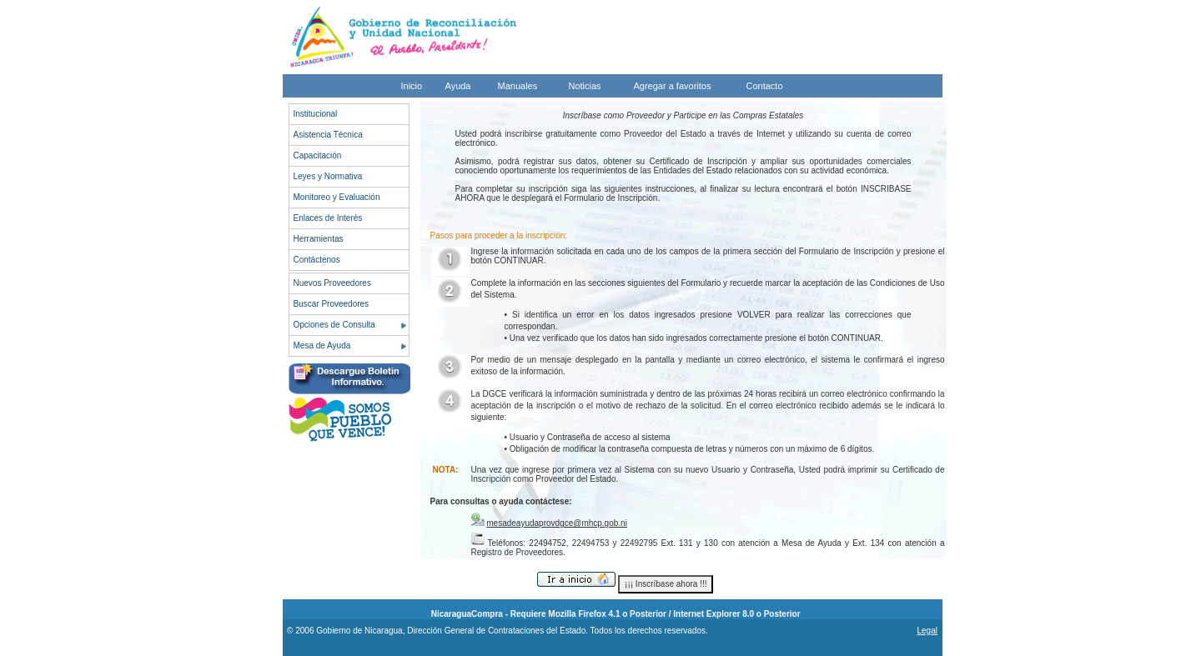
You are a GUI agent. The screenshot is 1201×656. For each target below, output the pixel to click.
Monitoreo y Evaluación (337, 197)
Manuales (518, 86)
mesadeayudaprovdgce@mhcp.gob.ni (556, 523)
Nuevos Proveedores (332, 283)
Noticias (585, 86)
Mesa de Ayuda (322, 345)
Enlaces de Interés (328, 218)
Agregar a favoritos (672, 86)
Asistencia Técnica (328, 134)
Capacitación (318, 155)
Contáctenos (317, 259)
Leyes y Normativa (328, 176)
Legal (927, 630)
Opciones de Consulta (334, 324)
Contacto (764, 86)
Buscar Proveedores (331, 303)
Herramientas (319, 238)
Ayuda (458, 86)
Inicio (412, 86)
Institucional (316, 113)
